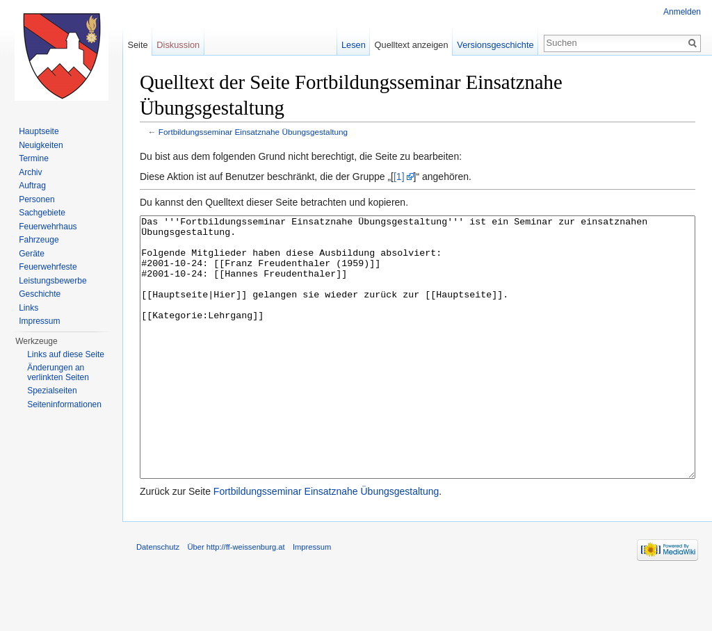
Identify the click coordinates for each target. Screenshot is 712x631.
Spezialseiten (51, 390)
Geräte (31, 254)
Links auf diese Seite (65, 354)
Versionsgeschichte (495, 45)
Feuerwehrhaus (47, 226)
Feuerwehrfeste (47, 267)
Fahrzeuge (38, 240)
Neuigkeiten (41, 145)
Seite (137, 45)
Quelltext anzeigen (411, 45)
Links (28, 308)
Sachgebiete (42, 213)
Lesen (353, 45)
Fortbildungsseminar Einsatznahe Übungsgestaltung (253, 131)
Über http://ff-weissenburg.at (235, 599)
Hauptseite (38, 131)
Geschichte (39, 294)
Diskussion (178, 45)
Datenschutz (157, 599)
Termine (34, 158)
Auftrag (32, 185)
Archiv (30, 172)
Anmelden (682, 12)
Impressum (39, 321)
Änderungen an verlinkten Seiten (58, 372)
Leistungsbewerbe (52, 281)
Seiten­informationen (64, 404)
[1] (399, 176)
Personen (36, 199)
